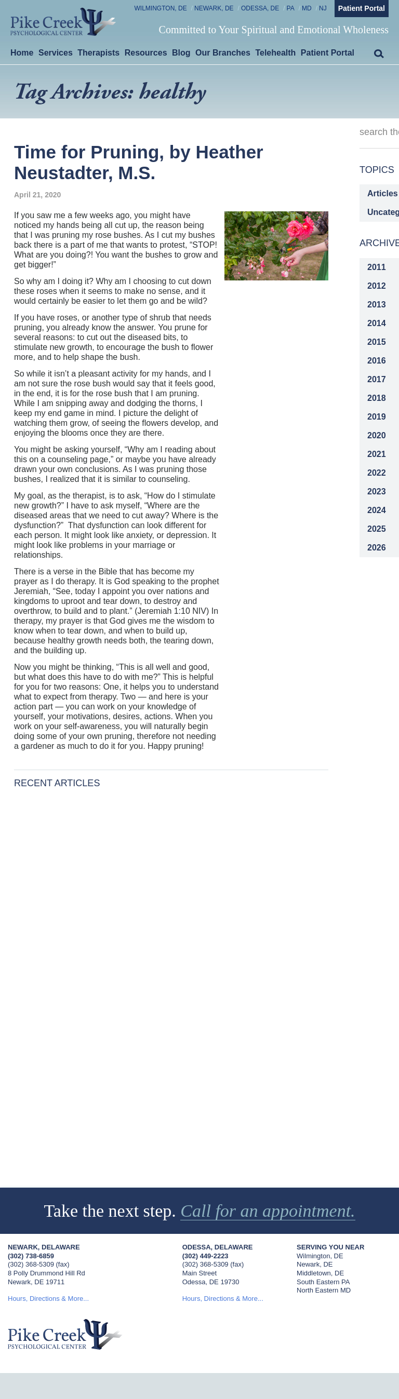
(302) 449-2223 (205, 1256)
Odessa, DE (260, 8)
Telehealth (275, 52)
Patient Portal (361, 8)
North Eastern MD (324, 1290)
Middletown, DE (320, 1273)
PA (291, 8)
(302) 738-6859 (31, 1256)
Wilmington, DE (161, 8)
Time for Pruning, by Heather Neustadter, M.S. (138, 162)
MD (307, 8)
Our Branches (222, 52)
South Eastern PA (323, 1282)
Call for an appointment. (268, 1210)
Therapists (98, 52)
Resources (146, 52)
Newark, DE (214, 8)
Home (21, 52)
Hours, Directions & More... (48, 1298)
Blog (181, 52)
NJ (323, 8)
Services (55, 52)
